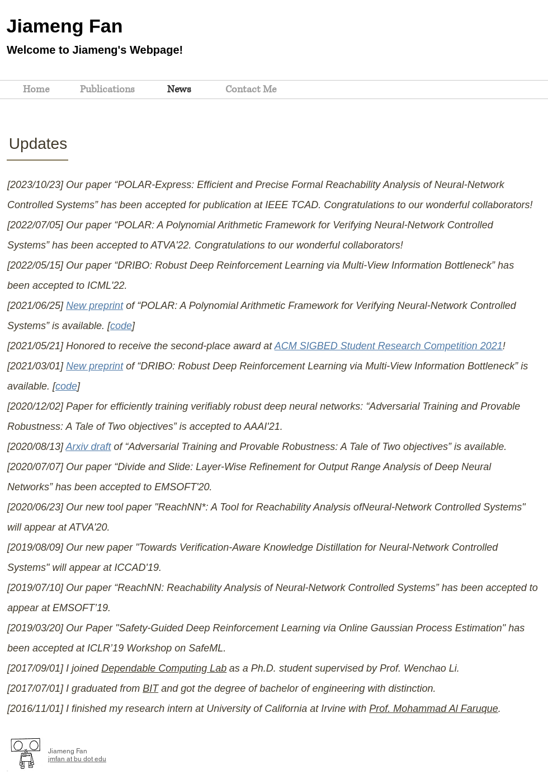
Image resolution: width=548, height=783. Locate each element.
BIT (150, 688)
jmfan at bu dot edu (77, 759)
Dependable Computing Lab (163, 668)
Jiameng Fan (65, 25)
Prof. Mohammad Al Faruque (433, 708)
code (121, 325)
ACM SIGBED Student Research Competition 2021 (389, 345)
